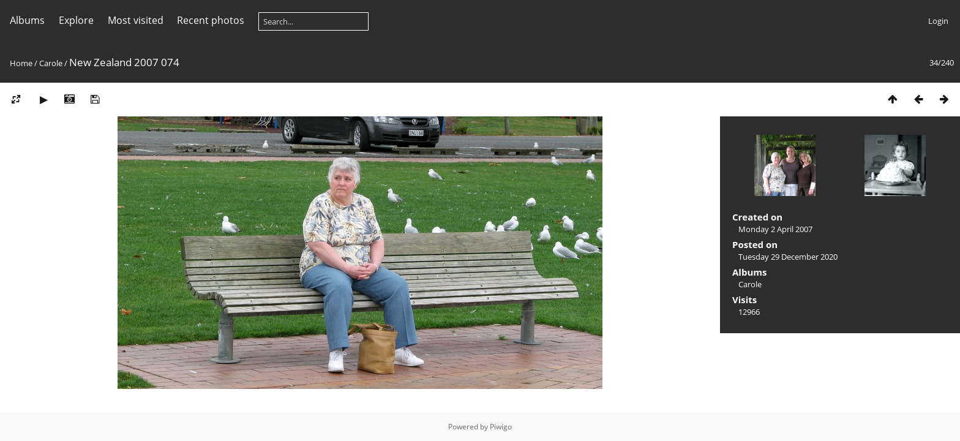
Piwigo (501, 426)
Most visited (135, 20)
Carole (50, 63)
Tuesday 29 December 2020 (788, 256)
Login (938, 20)
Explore (76, 20)
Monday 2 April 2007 (775, 229)
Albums (27, 20)
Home (21, 63)
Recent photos (210, 20)
